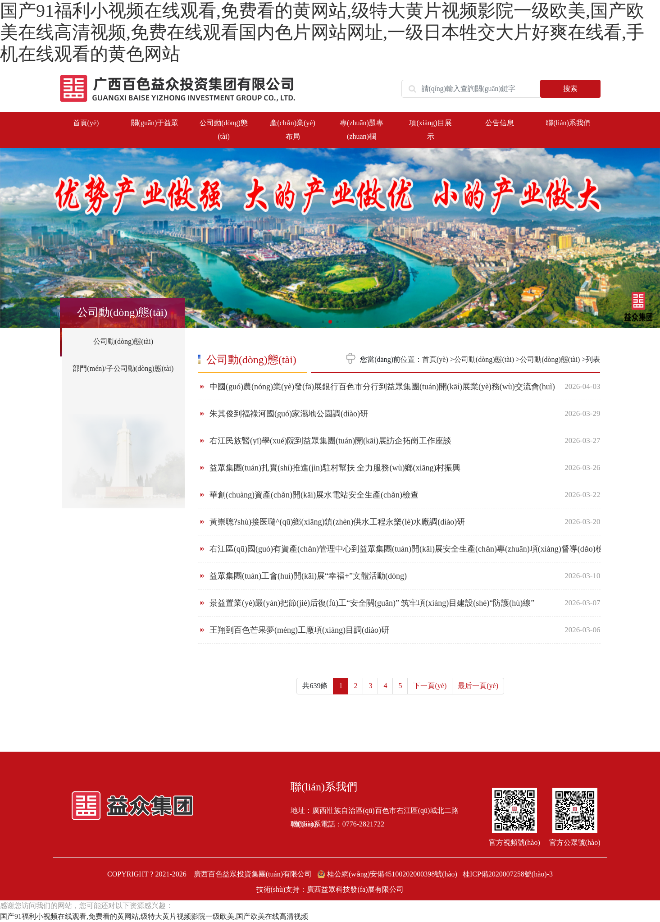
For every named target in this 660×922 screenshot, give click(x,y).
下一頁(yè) (429, 685)
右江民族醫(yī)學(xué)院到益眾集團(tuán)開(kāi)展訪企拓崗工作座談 (330, 440)
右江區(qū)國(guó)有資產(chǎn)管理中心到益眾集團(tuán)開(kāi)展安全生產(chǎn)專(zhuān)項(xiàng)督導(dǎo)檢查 (410, 548)
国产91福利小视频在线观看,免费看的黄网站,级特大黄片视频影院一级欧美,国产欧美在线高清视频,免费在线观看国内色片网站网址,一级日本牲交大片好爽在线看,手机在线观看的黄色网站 (322, 32)
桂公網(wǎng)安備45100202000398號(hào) (388, 874)
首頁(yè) (86, 123)
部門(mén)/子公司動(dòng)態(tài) (123, 368)
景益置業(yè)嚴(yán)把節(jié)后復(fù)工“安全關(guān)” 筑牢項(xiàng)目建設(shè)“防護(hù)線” (371, 602)
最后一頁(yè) (478, 685)
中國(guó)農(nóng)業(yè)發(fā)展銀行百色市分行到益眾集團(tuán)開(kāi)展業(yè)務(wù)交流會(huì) (382, 386)
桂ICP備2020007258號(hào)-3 (508, 874)
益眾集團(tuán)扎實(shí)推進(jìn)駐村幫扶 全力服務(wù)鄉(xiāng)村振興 (334, 467)
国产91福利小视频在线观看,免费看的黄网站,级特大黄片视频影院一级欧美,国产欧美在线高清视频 (154, 916)
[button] (646, 234)
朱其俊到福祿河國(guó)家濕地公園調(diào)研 (288, 413)
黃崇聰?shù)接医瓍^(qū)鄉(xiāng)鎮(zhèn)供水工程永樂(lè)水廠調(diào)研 (337, 521)
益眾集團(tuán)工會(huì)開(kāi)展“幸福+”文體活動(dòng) (308, 575)
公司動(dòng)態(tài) (123, 341)
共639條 (315, 685)
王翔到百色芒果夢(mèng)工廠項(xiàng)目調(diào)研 (299, 629)
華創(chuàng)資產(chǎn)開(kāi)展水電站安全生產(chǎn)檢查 (314, 494)
